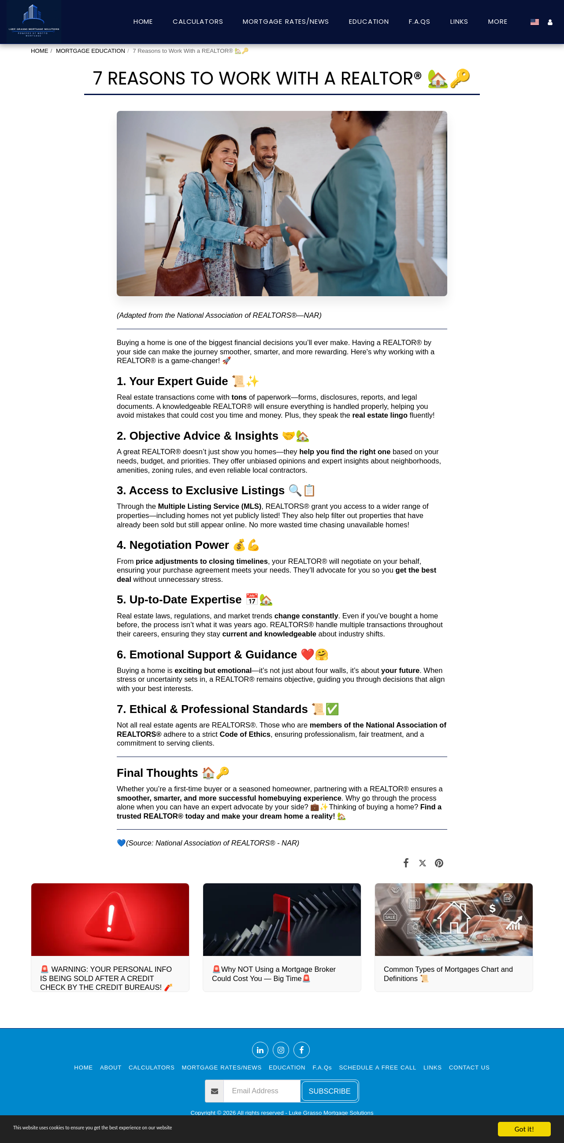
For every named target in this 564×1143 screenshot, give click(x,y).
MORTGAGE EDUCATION (90, 51)
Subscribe (330, 1091)
